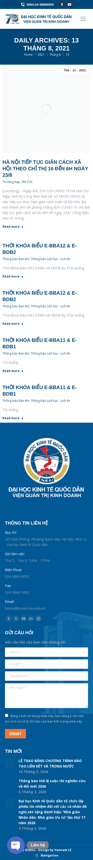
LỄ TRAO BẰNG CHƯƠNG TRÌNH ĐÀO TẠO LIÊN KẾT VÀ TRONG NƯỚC (50, 763)
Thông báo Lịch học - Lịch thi (50, 259)
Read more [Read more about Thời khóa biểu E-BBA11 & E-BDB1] (12, 371)
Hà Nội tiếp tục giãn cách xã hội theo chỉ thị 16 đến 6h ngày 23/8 (45, 168)
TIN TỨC (27, 182)
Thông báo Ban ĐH (15, 259)
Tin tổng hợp (11, 182)
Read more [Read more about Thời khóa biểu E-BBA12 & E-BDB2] (12, 276)
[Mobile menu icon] (83, 19)
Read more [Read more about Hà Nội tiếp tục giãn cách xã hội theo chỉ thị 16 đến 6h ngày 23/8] (12, 227)
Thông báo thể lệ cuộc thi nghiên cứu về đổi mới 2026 (52, 783)
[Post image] (10, 763)
